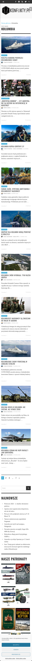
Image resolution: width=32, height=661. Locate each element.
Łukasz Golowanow (17, 148)
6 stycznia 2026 (15, 107)
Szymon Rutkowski (7, 62)
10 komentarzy (28, 162)
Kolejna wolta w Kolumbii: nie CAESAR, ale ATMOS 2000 (13, 408)
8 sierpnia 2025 (14, 193)
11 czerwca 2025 (23, 236)
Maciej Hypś (16, 236)
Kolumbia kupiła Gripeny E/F (12, 146)
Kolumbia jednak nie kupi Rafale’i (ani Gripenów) (14, 451)
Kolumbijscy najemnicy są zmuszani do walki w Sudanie (15, 319)
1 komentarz (28, 74)
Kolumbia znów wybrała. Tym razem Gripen (16, 276)
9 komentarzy (28, 424)
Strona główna (5, 23)
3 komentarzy (28, 292)
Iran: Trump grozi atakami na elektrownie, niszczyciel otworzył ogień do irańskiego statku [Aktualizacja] (17, 546)
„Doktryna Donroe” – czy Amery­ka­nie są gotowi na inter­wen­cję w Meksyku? (15, 103)
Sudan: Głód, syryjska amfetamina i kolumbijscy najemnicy (15, 190)
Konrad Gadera (6, 107)
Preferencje (16, 654)
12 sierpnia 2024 (16, 366)
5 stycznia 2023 (16, 411)
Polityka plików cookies (10, 658)
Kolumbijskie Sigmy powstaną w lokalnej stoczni (14, 362)
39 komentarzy (28, 120)
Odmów (16, 649)
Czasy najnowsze (5, 98)
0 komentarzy (28, 380)
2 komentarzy (28, 205)
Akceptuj (16, 645)
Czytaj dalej (4, 74)
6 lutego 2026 (16, 62)
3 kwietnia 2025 (16, 279)
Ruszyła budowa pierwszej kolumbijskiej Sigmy (12, 58)
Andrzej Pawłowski (7, 411)
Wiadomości (4, 55)
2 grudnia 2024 (14, 323)
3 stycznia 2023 (16, 455)
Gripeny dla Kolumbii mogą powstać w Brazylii (16, 233)
